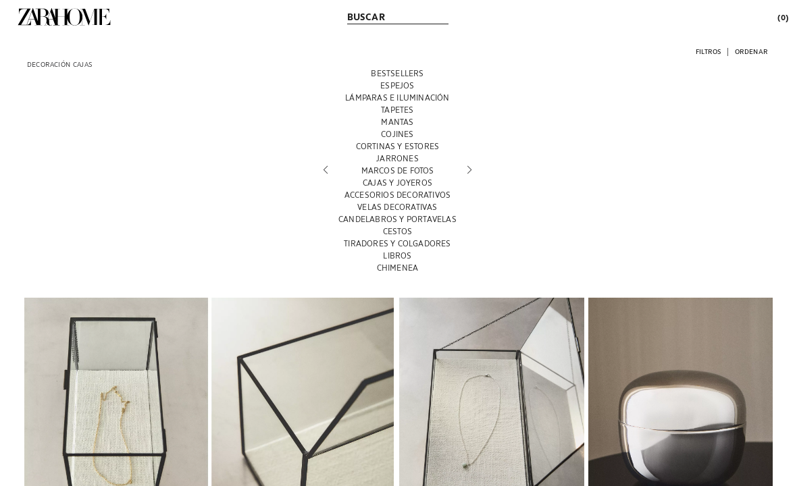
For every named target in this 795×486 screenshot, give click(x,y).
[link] (64, 17)
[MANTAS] (397, 121)
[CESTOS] (397, 230)
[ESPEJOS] (397, 85)
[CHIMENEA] (397, 267)
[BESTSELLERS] (397, 73)
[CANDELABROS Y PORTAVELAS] (397, 218)
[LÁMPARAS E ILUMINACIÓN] (397, 97)
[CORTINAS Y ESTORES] (397, 145)
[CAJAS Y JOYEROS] (397, 182)
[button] (708, 51)
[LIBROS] (397, 255)
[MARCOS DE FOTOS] (397, 170)
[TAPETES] (397, 109)
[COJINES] (397, 133)
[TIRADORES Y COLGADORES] (397, 243)
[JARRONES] (397, 158)
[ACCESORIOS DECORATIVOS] (397, 194)
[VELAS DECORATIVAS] (397, 206)
